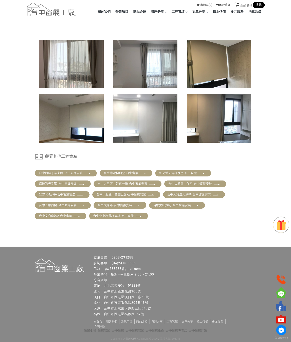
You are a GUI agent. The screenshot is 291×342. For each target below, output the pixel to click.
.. (158, 338)
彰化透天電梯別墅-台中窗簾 (182, 173)
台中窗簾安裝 (135, 330)
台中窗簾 (118, 330)
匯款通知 (223, 4)
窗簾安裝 (104, 330)
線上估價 (219, 12)
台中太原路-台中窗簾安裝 (119, 205)
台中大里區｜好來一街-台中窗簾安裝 (126, 184)
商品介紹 (139, 12)
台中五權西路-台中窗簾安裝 (62, 205)
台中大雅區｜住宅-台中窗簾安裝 (194, 184)
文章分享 (200, 12)
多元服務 (237, 12)
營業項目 (121, 12)
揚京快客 (131, 338)
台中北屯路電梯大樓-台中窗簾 (117, 216)
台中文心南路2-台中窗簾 (59, 216)
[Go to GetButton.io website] (281, 338)
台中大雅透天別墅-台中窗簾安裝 (193, 194)
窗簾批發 (90, 330)
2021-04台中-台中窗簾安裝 (61, 194)
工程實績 (179, 12)
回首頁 (98, 321)
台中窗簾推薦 (155, 330)
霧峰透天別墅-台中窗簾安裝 (62, 184)
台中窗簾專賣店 (176, 330)
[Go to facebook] (281, 330)
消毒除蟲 (254, 12)
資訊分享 (159, 12)
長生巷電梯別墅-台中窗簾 (125, 173)
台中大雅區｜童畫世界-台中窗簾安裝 (125, 194)
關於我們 (104, 12)
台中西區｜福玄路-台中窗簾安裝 (65, 173)
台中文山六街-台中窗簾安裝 (176, 205)
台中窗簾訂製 (198, 330)
